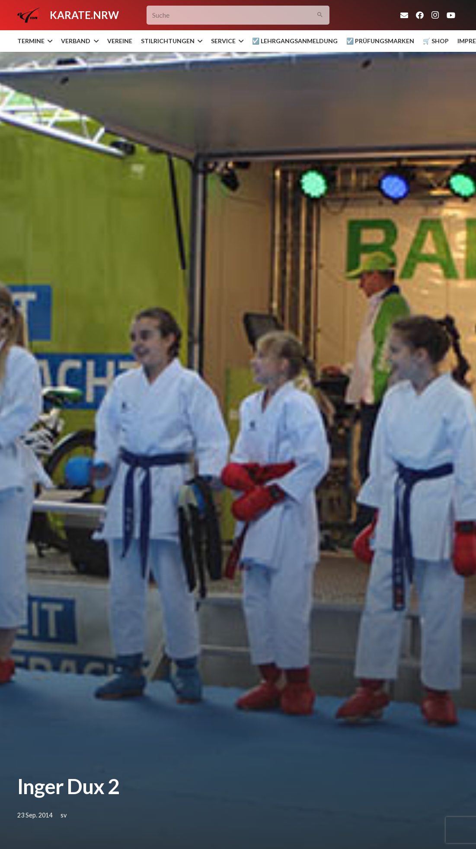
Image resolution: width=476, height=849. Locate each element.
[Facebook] (420, 15)
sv (64, 815)
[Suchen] (319, 15)
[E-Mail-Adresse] (404, 15)
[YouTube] (451, 15)
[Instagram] (435, 15)
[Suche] (238, 15)
